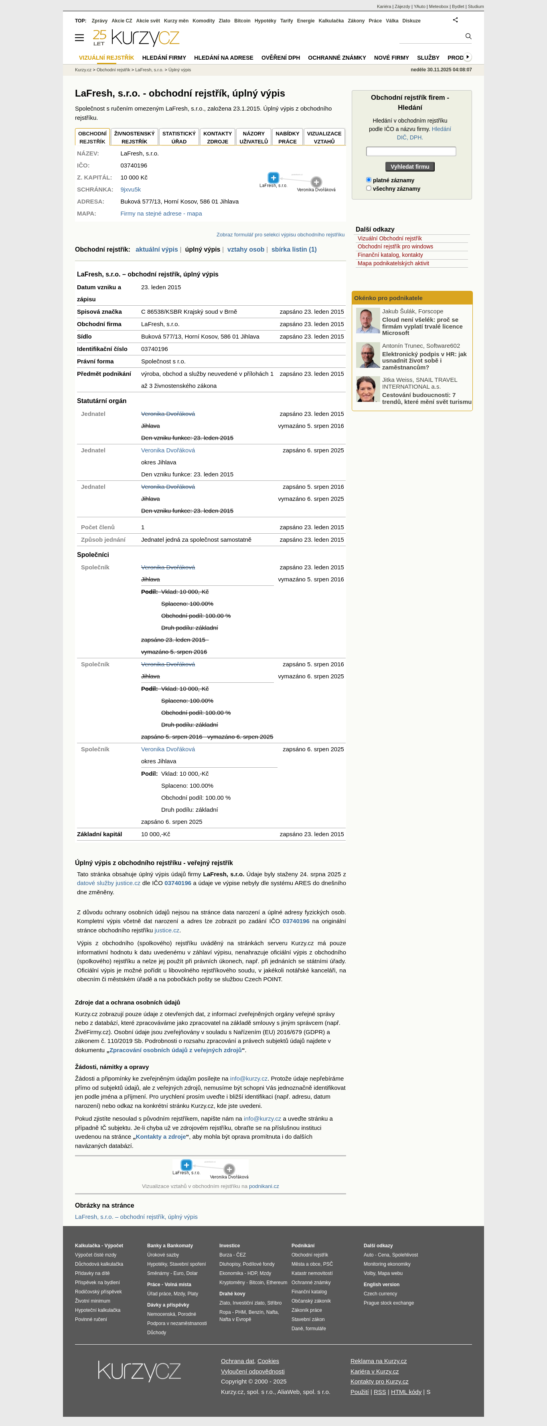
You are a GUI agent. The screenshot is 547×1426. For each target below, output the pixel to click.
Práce (375, 21)
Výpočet (113, 1246)
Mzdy (179, 1294)
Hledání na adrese (223, 57)
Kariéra (384, 6)
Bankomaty (180, 1246)
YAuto (419, 6)
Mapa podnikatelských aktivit (393, 263)
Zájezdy (402, 6)
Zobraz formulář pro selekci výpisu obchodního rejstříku (280, 235)
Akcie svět (148, 21)
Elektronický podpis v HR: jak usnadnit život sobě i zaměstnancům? (424, 361)
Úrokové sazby (163, 1255)
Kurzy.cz (83, 69)
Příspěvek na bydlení (97, 1282)
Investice (229, 1246)
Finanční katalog (309, 1292)
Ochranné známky (337, 57)
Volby (369, 1273)
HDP (252, 1273)
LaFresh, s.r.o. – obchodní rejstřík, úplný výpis (136, 1216)
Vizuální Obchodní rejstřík (390, 238)
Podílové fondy (258, 1264)
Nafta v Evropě (235, 1319)
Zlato (225, 21)
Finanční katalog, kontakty (390, 255)
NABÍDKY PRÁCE (287, 138)
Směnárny (158, 1273)
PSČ (328, 1264)
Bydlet (458, 6)
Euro (178, 1273)
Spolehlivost (405, 1255)
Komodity (203, 21)
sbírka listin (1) (294, 249)
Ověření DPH (280, 57)
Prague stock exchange (389, 1303)
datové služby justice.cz (108, 882)
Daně (297, 1328)
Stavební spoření (188, 1264)
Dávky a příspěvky (168, 1305)
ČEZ (241, 1255)
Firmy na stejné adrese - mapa (161, 213)
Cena (383, 1255)
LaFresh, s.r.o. (149, 69)
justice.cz (166, 930)
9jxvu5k (130, 189)
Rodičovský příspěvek (98, 1292)
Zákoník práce (307, 1310)
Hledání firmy (164, 57)
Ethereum (276, 1282)
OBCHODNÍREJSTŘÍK (92, 138)
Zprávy (99, 21)
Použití (359, 1391)
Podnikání (303, 1246)
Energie (306, 21)
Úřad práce (159, 1294)
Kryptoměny (232, 1282)
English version (381, 1284)
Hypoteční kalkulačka (97, 1310)
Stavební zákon (308, 1319)
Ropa (225, 1312)
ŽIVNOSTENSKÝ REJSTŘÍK (134, 138)
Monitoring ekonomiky (387, 1264)
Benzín (256, 1312)
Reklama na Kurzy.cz (378, 1360)
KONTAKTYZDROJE (217, 138)
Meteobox (438, 6)
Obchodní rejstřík (113, 69)
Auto (369, 1255)
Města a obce (306, 1264)
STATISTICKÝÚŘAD (179, 138)
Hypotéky (265, 21)
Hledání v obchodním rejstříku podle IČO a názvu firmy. (410, 129)
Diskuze (412, 21)
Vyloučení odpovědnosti (253, 1371)
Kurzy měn (176, 21)
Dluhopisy (229, 1264)
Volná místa (177, 1284)
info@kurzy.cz (248, 1078)
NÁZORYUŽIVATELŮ (253, 138)
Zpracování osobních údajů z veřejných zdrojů (175, 1050)
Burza (225, 1255)
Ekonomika (231, 1273)
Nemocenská (161, 1314)
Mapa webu (390, 1273)
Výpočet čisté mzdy (95, 1255)
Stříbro (274, 1303)
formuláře (316, 1328)
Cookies (268, 1360)
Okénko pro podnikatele (388, 297)
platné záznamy (390, 180)
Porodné (187, 1314)
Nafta (272, 1312)
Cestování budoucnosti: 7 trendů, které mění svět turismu (427, 398)
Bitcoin (242, 21)
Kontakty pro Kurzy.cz (379, 1381)
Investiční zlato (248, 1303)
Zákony (356, 21)
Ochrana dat (237, 1360)
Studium (476, 6)
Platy (193, 1294)
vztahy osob (245, 249)
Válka (392, 21)
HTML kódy (406, 1391)
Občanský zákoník (311, 1301)
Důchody (156, 1332)
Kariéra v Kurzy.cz (374, 1371)
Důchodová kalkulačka (99, 1264)
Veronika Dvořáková (168, 413)
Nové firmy (391, 57)
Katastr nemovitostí (312, 1273)
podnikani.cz (264, 1186)
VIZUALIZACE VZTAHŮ (324, 138)
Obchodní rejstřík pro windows (395, 246)
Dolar (192, 1273)
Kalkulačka (331, 21)
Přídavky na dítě (92, 1273)
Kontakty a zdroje (161, 1136)
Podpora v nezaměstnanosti (177, 1323)
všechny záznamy (393, 189)
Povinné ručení (91, 1319)
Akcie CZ (121, 21)
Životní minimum (92, 1301)
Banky (154, 1246)
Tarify (286, 21)
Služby (428, 57)
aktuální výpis (157, 249)
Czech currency (380, 1294)
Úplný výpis (179, 69)
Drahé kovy (232, 1294)
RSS (380, 1391)
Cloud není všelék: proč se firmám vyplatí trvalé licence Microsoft (422, 326)
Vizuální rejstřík (106, 57)
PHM (240, 1312)
